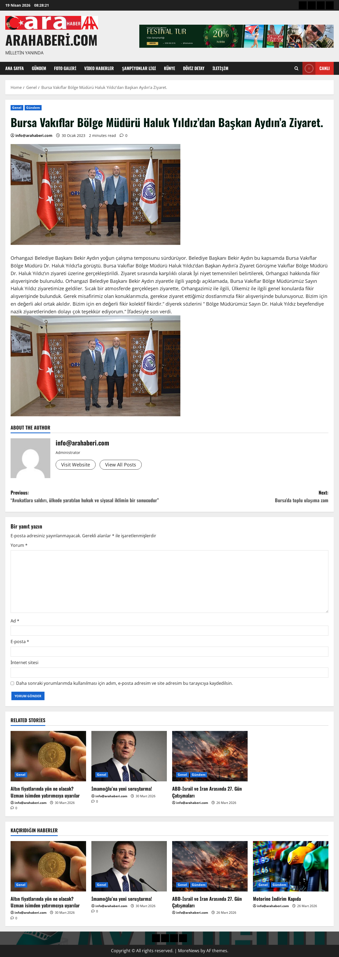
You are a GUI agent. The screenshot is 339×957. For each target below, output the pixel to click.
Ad (15, 621)
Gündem (39, 68)
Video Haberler (99, 68)
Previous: (90, 496)
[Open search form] (296, 68)
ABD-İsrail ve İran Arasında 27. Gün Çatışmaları (207, 792)
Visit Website (75, 464)
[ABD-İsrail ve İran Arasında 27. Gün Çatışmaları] (210, 756)
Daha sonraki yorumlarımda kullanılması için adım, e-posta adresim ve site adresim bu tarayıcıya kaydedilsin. (124, 683)
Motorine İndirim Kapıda (277, 898)
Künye (169, 68)
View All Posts (120, 464)
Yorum (19, 545)
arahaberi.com (51, 39)
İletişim (220, 68)
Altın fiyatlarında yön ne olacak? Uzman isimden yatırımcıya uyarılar (45, 792)
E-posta (20, 641)
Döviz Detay (193, 68)
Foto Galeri (65, 68)
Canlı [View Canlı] (316, 68)
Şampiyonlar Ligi (139, 68)
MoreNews (188, 951)
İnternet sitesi (24, 662)
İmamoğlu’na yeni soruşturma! (121, 788)
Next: (249, 496)
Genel (17, 107)
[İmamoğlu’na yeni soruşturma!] (129, 756)
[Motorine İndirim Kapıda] (290, 866)
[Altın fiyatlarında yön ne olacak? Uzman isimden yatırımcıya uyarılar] (48, 756)
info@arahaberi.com (33, 135)
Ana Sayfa (14, 68)
